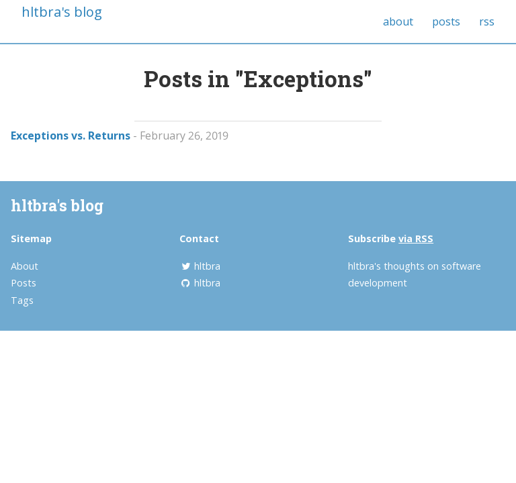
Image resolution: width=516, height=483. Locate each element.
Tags (22, 300)
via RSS (415, 238)
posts (446, 21)
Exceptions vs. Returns (70, 135)
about (398, 21)
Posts (23, 282)
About (24, 266)
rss (486, 21)
